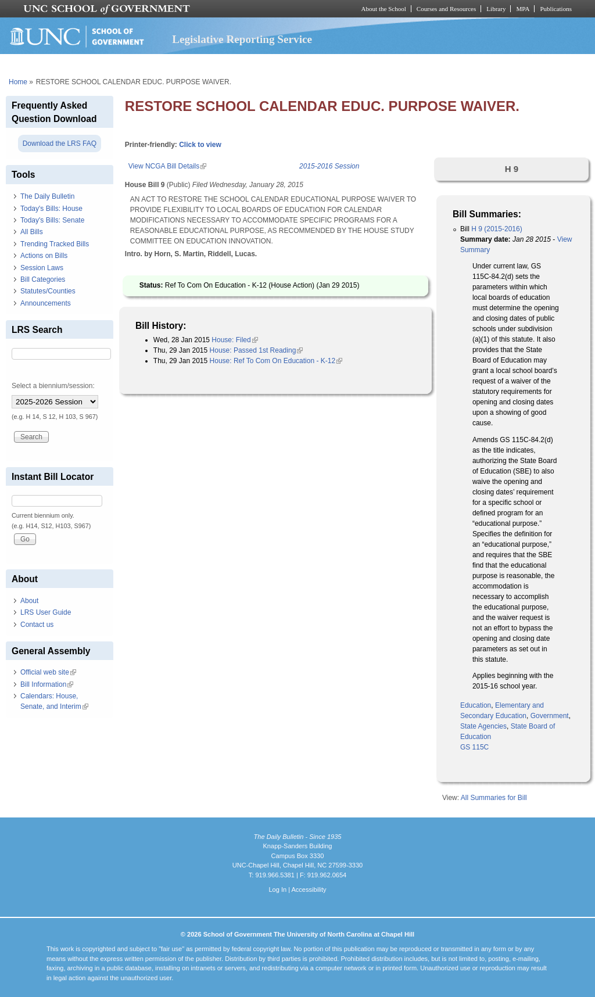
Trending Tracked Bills (54, 244)
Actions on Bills (43, 256)
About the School (383, 8)
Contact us (36, 625)
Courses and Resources (446, 8)
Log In (277, 889)
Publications (556, 8)
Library (496, 8)
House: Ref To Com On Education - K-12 (276, 361)
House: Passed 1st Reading (256, 350)
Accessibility (308, 889)
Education (475, 705)
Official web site (48, 672)
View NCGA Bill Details (167, 166)
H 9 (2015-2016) (496, 229)
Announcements (45, 303)
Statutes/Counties (48, 291)
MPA (522, 8)
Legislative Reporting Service (242, 39)
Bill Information (46, 684)
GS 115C (474, 747)
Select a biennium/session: (53, 386)
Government (550, 716)
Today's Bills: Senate (52, 220)
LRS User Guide (45, 612)
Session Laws (41, 268)
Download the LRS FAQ (59, 143)
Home (18, 82)
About (29, 601)
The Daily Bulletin (47, 196)
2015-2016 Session (329, 166)
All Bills (31, 232)
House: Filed (234, 340)
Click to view (200, 145)
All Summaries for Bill (494, 798)
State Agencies (483, 726)
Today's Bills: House (51, 209)
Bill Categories (42, 279)
